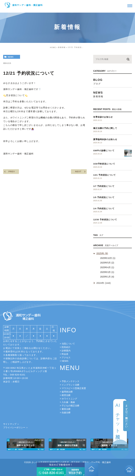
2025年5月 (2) (107, 262)
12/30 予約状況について (105, 219)
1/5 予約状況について (103, 197)
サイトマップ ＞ (11, 424)
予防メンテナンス (70, 381)
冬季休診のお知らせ (103, 117)
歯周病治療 (67, 391)
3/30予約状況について (104, 164)
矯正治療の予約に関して (105, 128)
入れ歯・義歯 (68, 402)
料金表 (65, 354)
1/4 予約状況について (103, 208)
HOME (53, 47)
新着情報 (62, 47)
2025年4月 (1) (107, 267)
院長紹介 (66, 347)
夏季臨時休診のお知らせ (105, 139)
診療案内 (66, 350)
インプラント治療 (70, 385)
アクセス (66, 357)
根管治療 (66, 395)
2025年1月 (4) (107, 276)
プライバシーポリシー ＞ (15, 427)
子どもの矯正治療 (70, 405)
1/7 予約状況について (103, 186)
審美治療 (66, 409)
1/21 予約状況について (104, 175)
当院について (68, 343)
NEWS (65, 361)
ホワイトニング (69, 398)
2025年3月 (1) (107, 272)
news (11, 57)
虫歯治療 (66, 412)
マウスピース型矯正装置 (74, 388)
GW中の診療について (103, 150)
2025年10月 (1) (107, 258)
